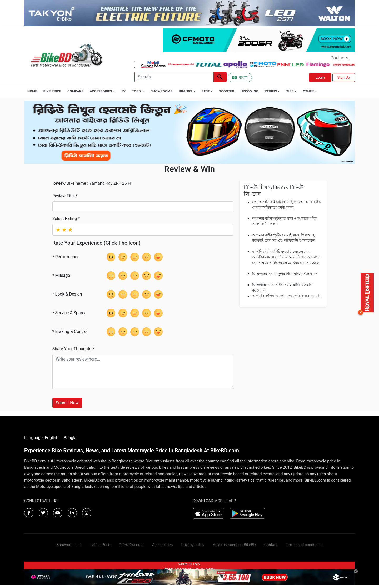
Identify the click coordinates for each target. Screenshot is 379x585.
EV (123, 91)
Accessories (162, 545)
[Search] (173, 77)
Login (320, 77)
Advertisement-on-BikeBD (234, 545)
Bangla (70, 437)
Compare (75, 91)
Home (32, 91)
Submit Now (67, 402)
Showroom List (69, 545)
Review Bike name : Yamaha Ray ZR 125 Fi (91, 183)
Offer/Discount (131, 545)
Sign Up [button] (343, 77)
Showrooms (161, 91)
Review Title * (65, 195)
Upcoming (249, 91)
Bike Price (52, 91)
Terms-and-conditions (304, 545)
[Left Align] (220, 77)
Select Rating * (66, 218)
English (51, 437)
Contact (270, 545)
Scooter (226, 91)
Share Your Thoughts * (73, 348)
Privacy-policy (192, 545)
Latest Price (100, 545)
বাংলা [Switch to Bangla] (239, 77)
